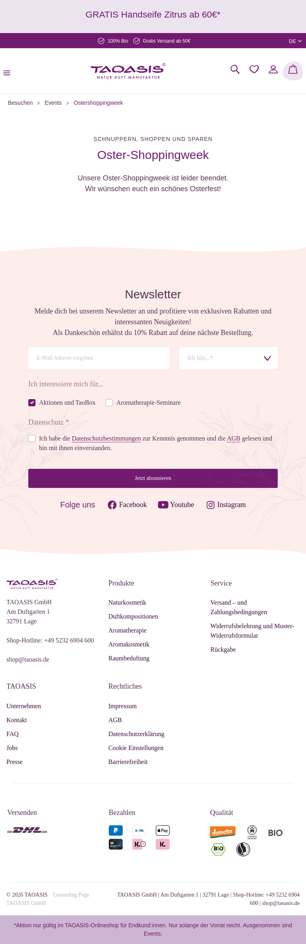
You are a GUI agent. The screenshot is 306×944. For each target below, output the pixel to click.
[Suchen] (235, 69)
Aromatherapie (127, 630)
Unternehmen (23, 706)
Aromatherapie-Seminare (148, 402)
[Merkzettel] (254, 69)
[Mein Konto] (273, 69)
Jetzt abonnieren (153, 478)
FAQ (12, 734)
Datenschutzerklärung (136, 734)
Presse (14, 761)
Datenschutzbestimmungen (106, 438)
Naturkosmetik (127, 602)
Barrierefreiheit (128, 761)
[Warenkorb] (293, 70)
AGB (115, 720)
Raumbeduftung (128, 658)
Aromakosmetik (128, 644)
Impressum (122, 706)
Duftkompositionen (133, 616)
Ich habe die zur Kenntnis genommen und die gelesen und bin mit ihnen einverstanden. (155, 443)
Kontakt (16, 720)
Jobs (12, 747)
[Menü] (9, 70)
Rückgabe (223, 649)
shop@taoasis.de (27, 659)
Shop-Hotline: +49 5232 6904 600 (50, 640)
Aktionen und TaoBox (67, 402)
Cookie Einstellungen (135, 747)
